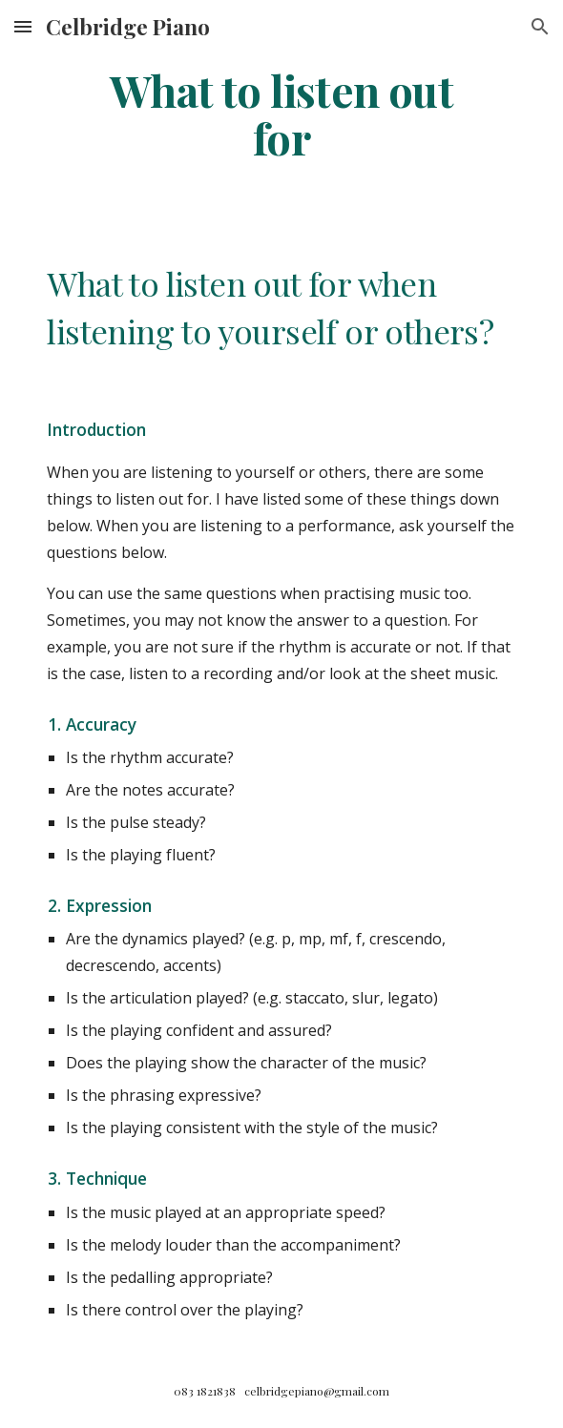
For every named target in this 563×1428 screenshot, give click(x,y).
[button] (23, 26)
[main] (281, 114)
